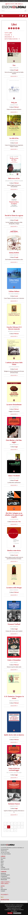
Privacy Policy (17, 913)
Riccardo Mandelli (14, 293)
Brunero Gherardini (14, 331)
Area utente (10, 4)
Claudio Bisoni (14, 519)
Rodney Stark (14, 140)
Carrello (19, 4)
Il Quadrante (4, 876)
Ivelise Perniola (14, 444)
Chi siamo (3, 858)
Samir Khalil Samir (14, 478)
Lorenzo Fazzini (18, 180)
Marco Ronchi (14, 590)
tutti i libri (8, 32)
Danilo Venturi (14, 255)
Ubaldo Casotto (14, 700)
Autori (2, 861)
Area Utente (4, 889)
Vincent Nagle (9, 180)
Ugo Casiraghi (14, 626)
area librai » (5, 883)
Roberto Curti (14, 806)
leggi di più (14, 76)
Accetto (10, 913)
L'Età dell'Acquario (5, 875)
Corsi (2, 864)
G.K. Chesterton (14, 407)
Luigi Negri (8, 217)
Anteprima (3, 873)
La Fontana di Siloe (5, 878)
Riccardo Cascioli (17, 217)
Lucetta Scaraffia (14, 366)
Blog (2, 866)
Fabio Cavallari (14, 67)
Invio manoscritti (5, 869)
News (2, 862)
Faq (2, 887)
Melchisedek (4, 879)
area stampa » (5, 882)
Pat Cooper (10, 772)
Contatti (3, 867)
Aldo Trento (14, 662)
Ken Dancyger (17, 772)
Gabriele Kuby (14, 104)
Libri (2, 859)
